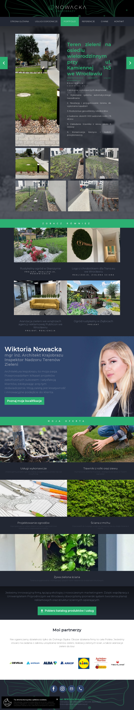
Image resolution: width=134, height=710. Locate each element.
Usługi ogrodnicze (46, 21)
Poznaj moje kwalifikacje (24, 398)
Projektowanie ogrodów (82, 78)
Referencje (88, 21)
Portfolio (70, 21)
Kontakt (119, 21)
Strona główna (19, 21)
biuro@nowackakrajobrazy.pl (74, 701)
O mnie (104, 21)
